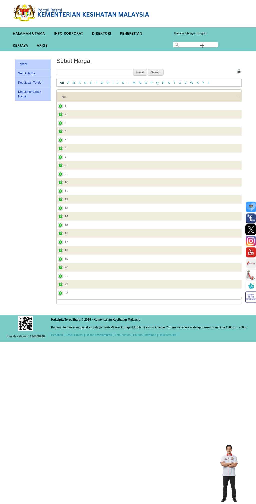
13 (61, 309)
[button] (140, 72)
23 (61, 448)
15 (61, 335)
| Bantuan (149, 497)
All (62, 83)
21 (61, 417)
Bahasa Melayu (184, 33)
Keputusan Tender (30, 82)
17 (61, 361)
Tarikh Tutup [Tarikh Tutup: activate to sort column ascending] (188, 99)
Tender (23, 64)
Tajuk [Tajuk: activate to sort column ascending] (83, 99)
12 (61, 294)
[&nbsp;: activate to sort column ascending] (235, 99)
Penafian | (58, 497)
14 (61, 322)
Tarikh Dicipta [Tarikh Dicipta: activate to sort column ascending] (213, 99)
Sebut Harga (26, 73)
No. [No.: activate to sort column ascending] (64, 99)
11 (61, 276)
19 (61, 391)
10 (61, 256)
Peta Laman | (123, 497)
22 (61, 430)
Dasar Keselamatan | (99, 497)
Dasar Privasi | (75, 497)
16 (61, 348)
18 (61, 376)
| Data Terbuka (166, 497)
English (202, 33)
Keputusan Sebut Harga (29, 94)
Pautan (138, 497)
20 (61, 404)
